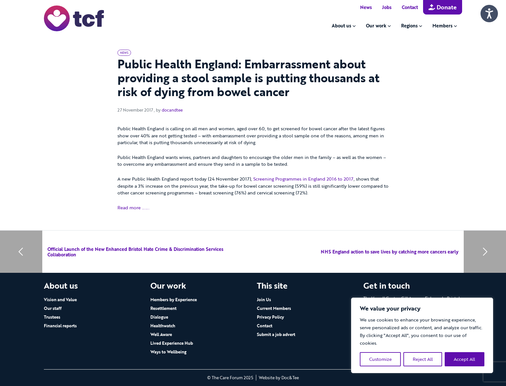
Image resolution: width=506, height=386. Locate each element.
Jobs (386, 7)
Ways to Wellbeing (168, 352)
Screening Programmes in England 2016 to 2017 (303, 178)
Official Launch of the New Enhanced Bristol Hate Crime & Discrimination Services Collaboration (135, 252)
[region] (422, 335)
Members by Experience (173, 299)
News (366, 7)
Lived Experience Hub (171, 343)
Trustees (52, 317)
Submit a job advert (276, 334)
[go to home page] (74, 18)
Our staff (53, 308)
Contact (410, 7)
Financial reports (60, 326)
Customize (380, 359)
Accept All (464, 359)
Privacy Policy (270, 317)
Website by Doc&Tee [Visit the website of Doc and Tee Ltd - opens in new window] (279, 378)
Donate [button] (443, 7)
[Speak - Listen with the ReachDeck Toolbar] (489, 13)
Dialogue (159, 317)
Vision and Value (60, 299)
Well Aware (161, 334)
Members (442, 25)
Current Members (274, 308)
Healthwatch (162, 326)
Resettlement (163, 308)
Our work (376, 25)
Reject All (423, 359)
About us (341, 25)
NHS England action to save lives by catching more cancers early (390, 251)
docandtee (172, 110)
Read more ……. (133, 207)
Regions (409, 25)
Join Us (264, 299)
